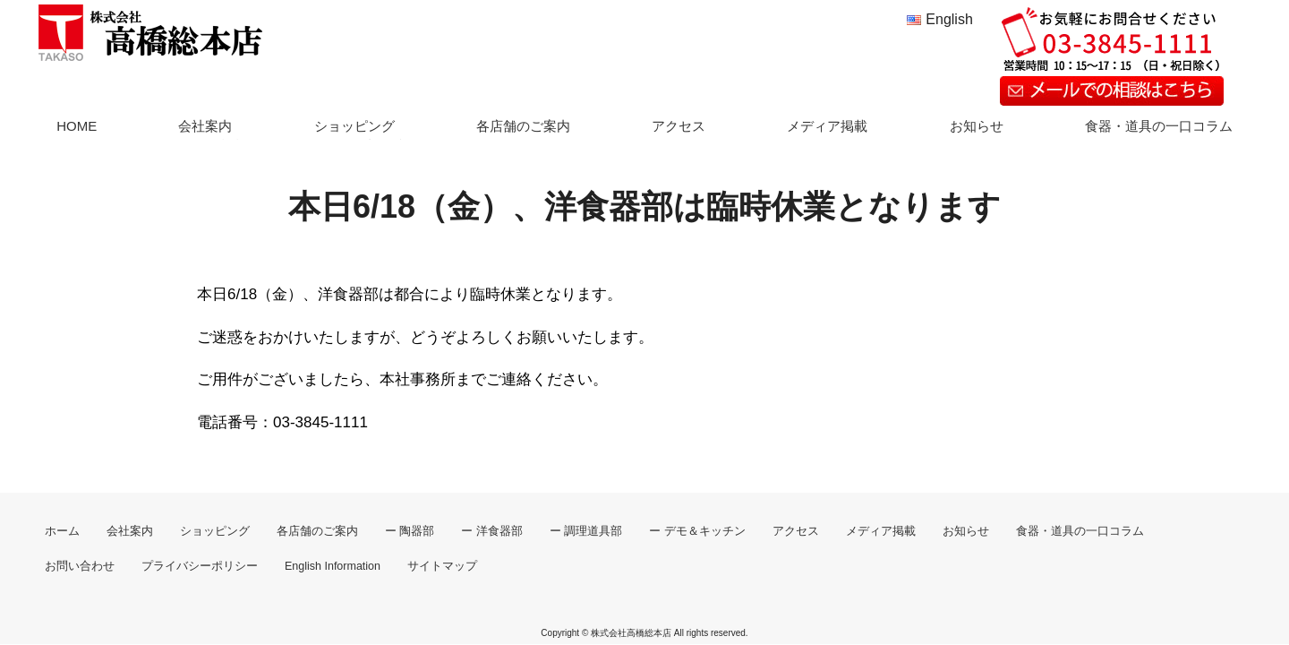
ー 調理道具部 (586, 531)
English (949, 19)
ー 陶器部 (409, 531)
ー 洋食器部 (491, 531)
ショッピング (354, 125)
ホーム (62, 531)
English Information (332, 566)
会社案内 (205, 125)
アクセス (678, 125)
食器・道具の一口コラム (1159, 125)
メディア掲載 (827, 125)
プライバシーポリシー (199, 566)
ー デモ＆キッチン (697, 531)
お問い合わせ (80, 566)
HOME (76, 125)
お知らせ (976, 125)
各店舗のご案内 (523, 125)
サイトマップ (442, 566)
